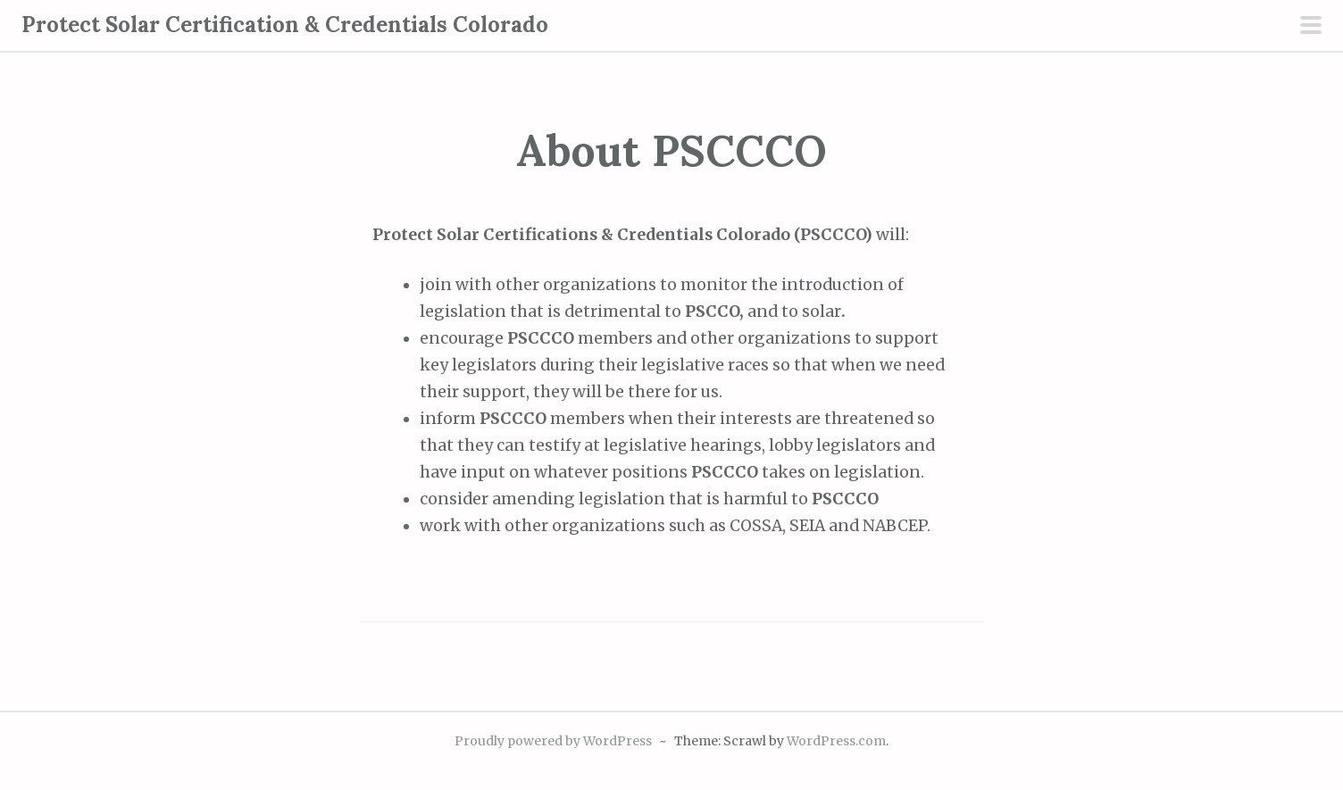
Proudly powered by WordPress (553, 741)
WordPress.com (836, 741)
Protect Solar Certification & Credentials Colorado (284, 24)
